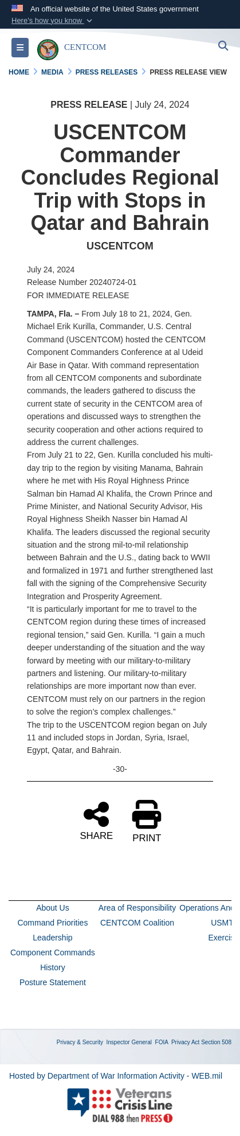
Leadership (52, 937)
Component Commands (52, 952)
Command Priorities (52, 922)
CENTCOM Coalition (137, 922)
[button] (53, 20)
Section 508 (216, 1042)
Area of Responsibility (137, 907)
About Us (52, 907)
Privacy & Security (80, 1042)
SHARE (96, 820)
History (52, 967)
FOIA (161, 1042)
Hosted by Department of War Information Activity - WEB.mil (115, 1075)
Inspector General (129, 1042)
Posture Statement (52, 982)
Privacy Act (185, 1042)
